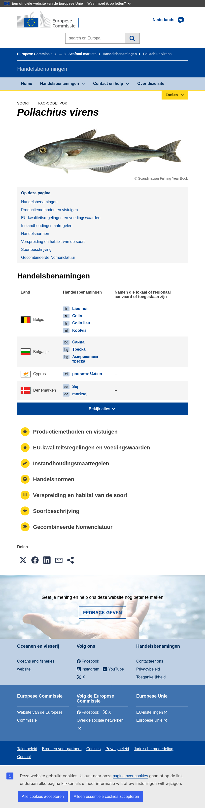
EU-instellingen (149, 712)
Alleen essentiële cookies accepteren (106, 796)
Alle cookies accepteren (43, 796)
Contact (24, 757)
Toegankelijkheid (151, 677)
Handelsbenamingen (120, 54)
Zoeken (132, 38)
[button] (23, 560)
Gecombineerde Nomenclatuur (48, 257)
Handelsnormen (35, 234)
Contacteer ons (149, 661)
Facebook (88, 712)
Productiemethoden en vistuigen (49, 210)
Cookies (93, 749)
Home (26, 83)
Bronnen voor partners (61, 749)
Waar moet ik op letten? (109, 3)
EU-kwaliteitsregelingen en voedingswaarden (60, 218)
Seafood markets (82, 54)
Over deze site (150, 83)
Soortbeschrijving (36, 249)
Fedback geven (102, 612)
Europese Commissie (34, 54)
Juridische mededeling (153, 749)
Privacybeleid (148, 669)
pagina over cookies (130, 776)
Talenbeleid (27, 749)
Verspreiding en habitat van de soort (53, 241)
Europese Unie (149, 720)
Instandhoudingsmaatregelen (46, 226)
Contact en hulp (108, 83)
